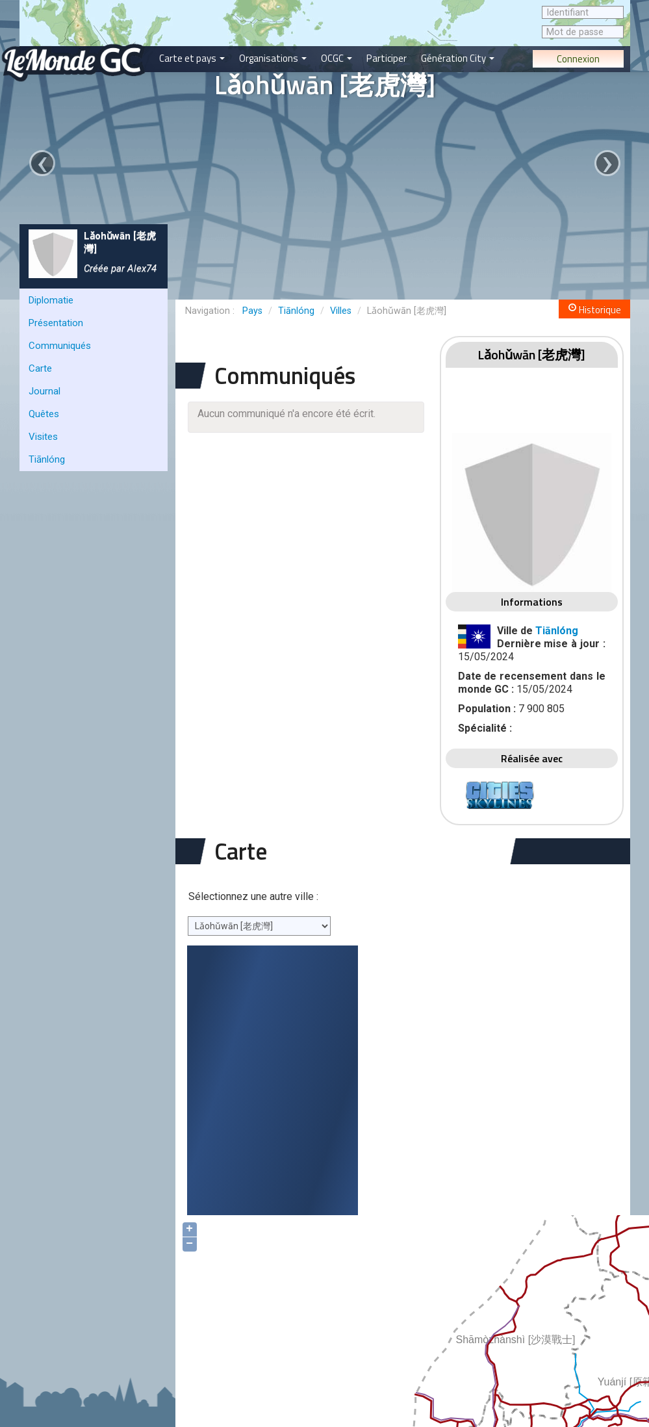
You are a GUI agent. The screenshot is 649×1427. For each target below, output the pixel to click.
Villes (340, 310)
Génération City (457, 58)
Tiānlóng (47, 459)
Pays (252, 310)
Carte (40, 368)
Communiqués (60, 346)
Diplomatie (51, 300)
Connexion (578, 58)
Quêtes (44, 414)
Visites (43, 437)
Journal (44, 391)
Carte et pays (192, 58)
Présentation (56, 323)
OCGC (336, 58)
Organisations (273, 58)
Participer (386, 58)
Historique (594, 309)
